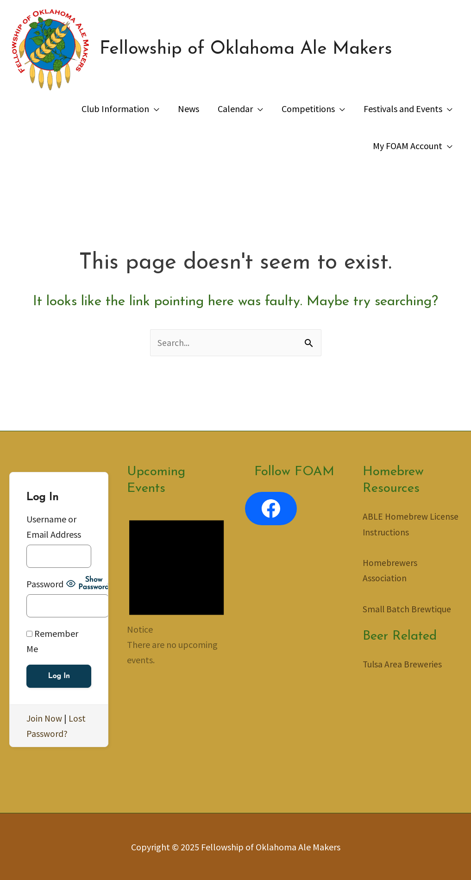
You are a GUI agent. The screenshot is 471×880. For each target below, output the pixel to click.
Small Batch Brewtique (407, 608)
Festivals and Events (403, 108)
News (188, 108)
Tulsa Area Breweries (403, 663)
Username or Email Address (53, 526)
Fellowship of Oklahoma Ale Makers (251, 50)
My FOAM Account (407, 145)
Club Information (115, 108)
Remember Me (52, 641)
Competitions (308, 108)
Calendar (235, 108)
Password (44, 584)
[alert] (176, 588)
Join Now (44, 718)
